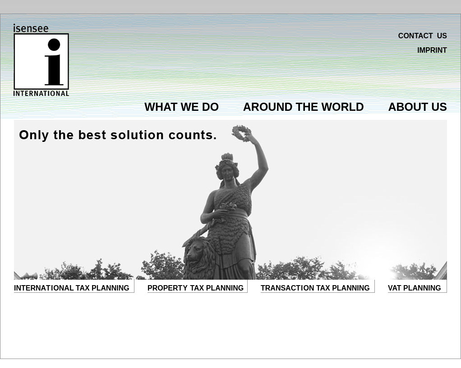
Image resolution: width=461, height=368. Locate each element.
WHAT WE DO (181, 106)
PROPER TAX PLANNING (196, 288)
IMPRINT (432, 50)
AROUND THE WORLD (303, 106)
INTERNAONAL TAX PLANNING (71, 288)
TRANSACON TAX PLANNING (315, 288)
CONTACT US (422, 36)
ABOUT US (417, 106)
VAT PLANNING (414, 288)
